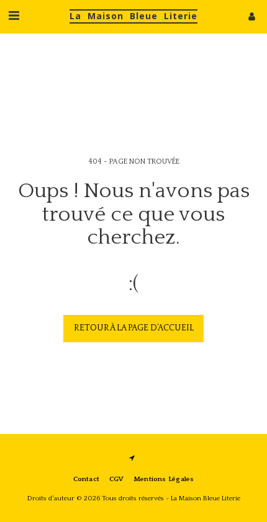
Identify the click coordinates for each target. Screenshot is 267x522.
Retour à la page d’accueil (134, 328)
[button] (13, 16)
